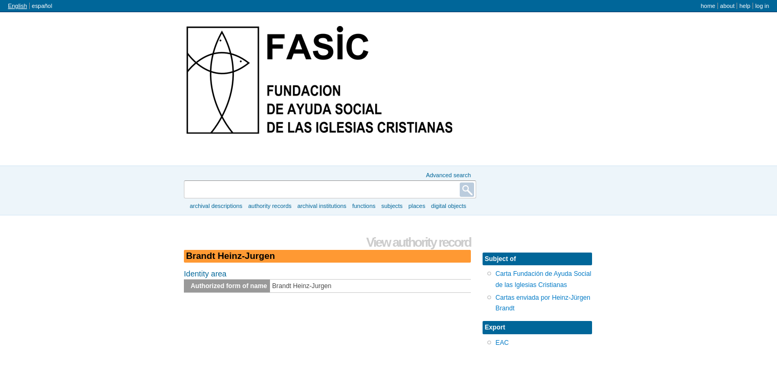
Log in (762, 6)
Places (417, 206)
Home (707, 6)
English (17, 6)
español (42, 6)
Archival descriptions (216, 206)
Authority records (269, 206)
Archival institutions (321, 206)
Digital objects (448, 206)
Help (744, 6)
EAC (502, 342)
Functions (364, 206)
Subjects (391, 206)
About (727, 6)
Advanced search (448, 175)
